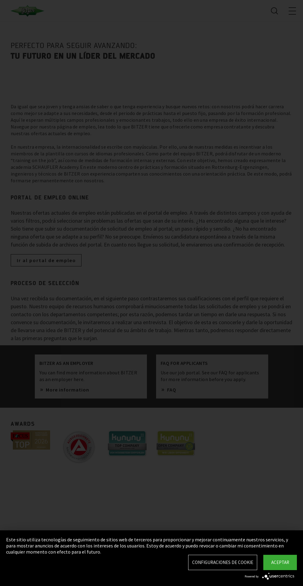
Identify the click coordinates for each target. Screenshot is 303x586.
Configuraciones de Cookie (222, 562)
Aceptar (280, 562)
